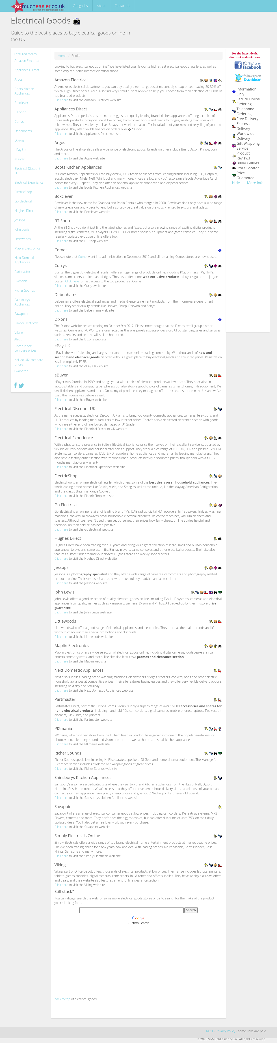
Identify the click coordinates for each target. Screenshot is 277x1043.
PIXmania (21, 281)
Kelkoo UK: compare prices (29, 362)
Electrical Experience (29, 182)
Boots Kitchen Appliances (24, 91)
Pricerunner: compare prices (26, 348)
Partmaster (22, 271)
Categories (80, 6)
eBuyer (19, 159)
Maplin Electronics (27, 248)
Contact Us (122, 6)
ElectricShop (23, 192)
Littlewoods (23, 239)
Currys (19, 121)
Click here (61, 100)
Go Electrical (23, 201)
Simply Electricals (27, 323)
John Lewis (22, 229)
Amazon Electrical (27, 60)
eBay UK (20, 150)
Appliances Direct (27, 70)
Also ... (18, 339)
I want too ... (22, 371)
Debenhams (23, 131)
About (101, 6)
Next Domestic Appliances (25, 260)
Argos (19, 79)
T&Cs (209, 1031)
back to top (62, 999)
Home (62, 56)
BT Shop (20, 112)
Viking (19, 332)
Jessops (20, 220)
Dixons (19, 140)
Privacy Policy (225, 1031)
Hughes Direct (25, 211)
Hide (236, 182)
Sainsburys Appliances (22, 302)
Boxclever (21, 103)
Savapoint (21, 314)
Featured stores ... (27, 54)
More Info (255, 182)
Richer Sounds (25, 290)
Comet (82, 256)
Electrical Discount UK (27, 170)
